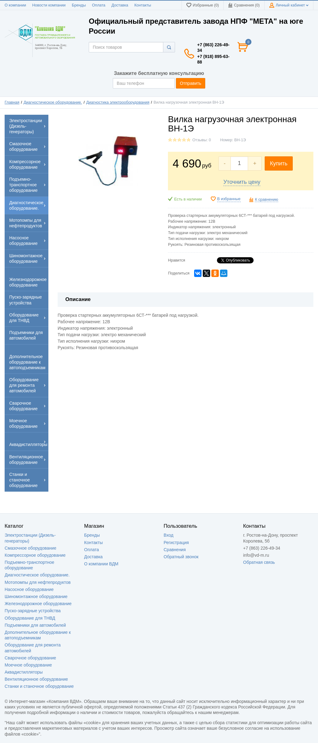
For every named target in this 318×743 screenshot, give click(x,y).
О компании (15, 5)
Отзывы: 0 (201, 140)
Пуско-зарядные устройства (33, 610)
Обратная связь (259, 562)
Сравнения (175, 549)
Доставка (120, 5)
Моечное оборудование (28, 665)
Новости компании (48, 5)
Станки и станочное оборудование (39, 686)
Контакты (142, 5)
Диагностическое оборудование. (53, 102)
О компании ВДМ (101, 563)
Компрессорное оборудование (35, 555)
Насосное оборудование (29, 589)
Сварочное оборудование (30, 657)
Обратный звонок (181, 556)
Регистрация (176, 542)
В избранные (229, 199)
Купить (278, 163)
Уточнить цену (241, 182)
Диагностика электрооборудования (117, 102)
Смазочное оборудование (30, 548)
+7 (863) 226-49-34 (213, 47)
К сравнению (266, 199)
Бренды (79, 5)
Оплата (98, 5)
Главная (12, 102)
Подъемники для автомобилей (35, 625)
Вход (168, 535)
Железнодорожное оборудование (38, 603)
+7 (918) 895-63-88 (213, 59)
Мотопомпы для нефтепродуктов (38, 582)
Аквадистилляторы (24, 672)
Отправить (190, 83)
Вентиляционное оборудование (36, 679)
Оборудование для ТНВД (30, 618)
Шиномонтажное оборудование (36, 596)
